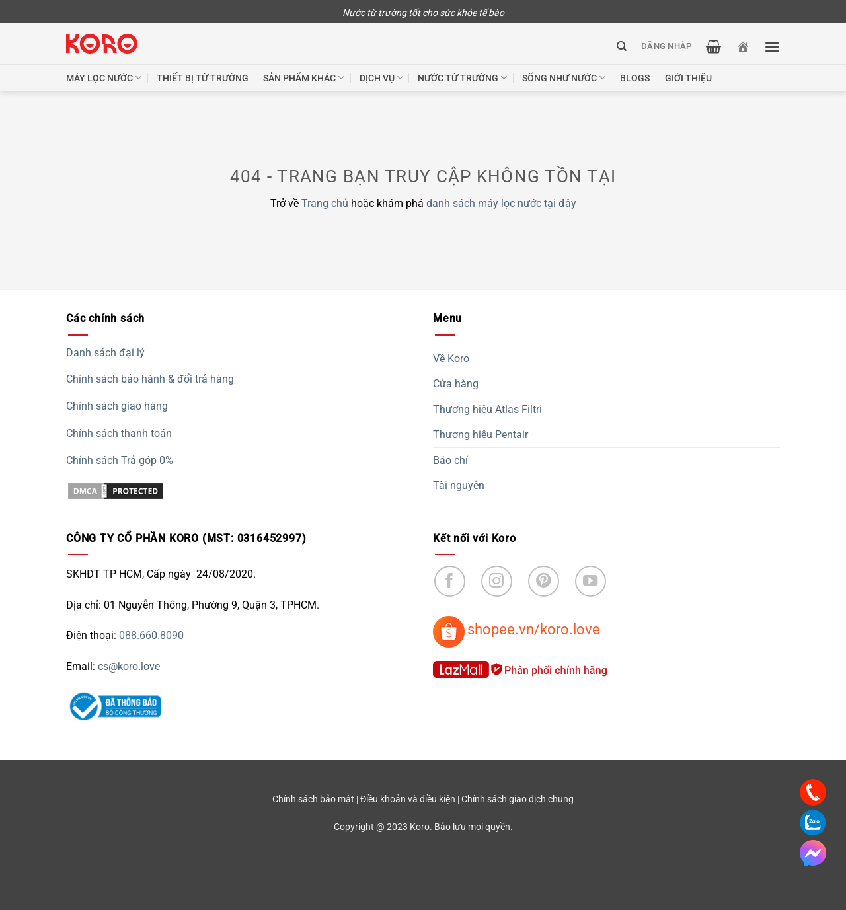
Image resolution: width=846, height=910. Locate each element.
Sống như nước (563, 77)
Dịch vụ (381, 77)
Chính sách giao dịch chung (517, 799)
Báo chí (450, 460)
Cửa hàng (456, 383)
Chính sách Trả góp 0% (119, 460)
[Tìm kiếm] (622, 46)
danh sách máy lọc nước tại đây (501, 203)
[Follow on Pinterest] (543, 581)
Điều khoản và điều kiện (407, 799)
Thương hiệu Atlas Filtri (487, 409)
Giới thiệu (688, 78)
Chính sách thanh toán (119, 433)
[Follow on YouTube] (590, 581)
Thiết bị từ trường (203, 78)
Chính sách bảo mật (313, 799)
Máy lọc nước (103, 77)
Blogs (635, 78)
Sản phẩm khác (303, 77)
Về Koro (451, 358)
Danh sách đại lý (105, 352)
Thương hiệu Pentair (480, 434)
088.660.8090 (151, 635)
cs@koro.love (129, 666)
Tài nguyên (458, 485)
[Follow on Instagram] (496, 581)
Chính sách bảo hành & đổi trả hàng (150, 379)
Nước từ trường (462, 77)
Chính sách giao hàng (117, 406)
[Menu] (772, 46)
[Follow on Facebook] (449, 581)
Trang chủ (324, 203)
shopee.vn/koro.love (533, 629)
